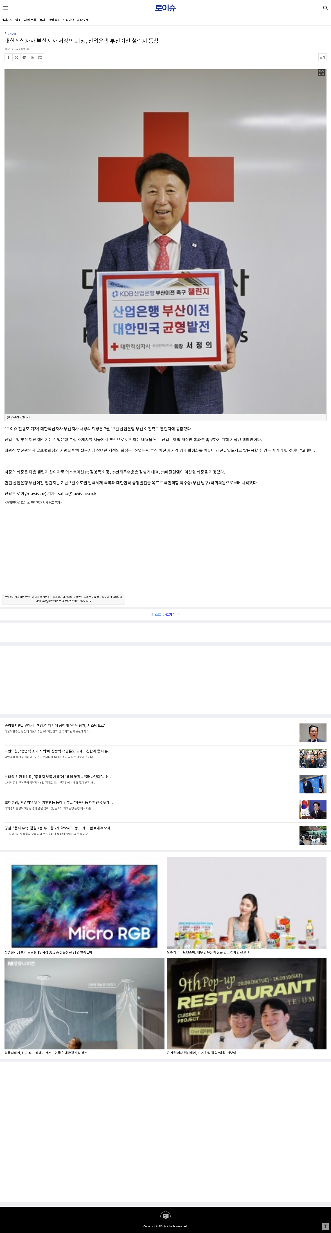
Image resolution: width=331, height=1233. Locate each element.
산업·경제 (54, 20)
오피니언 (68, 20)
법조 (18, 20)
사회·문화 (30, 20)
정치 (42, 20)
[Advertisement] (166, 553)
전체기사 (6, 20)
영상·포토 (83, 20)
